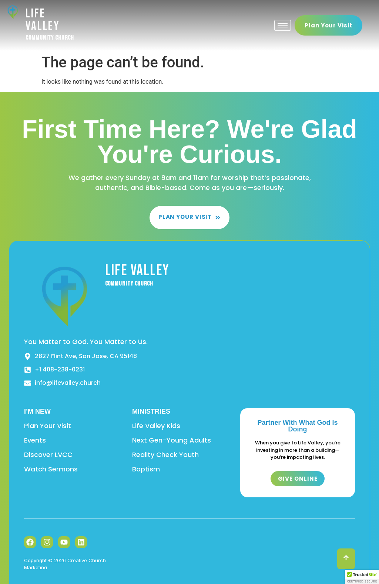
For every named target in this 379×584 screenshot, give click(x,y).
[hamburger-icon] (282, 25)
